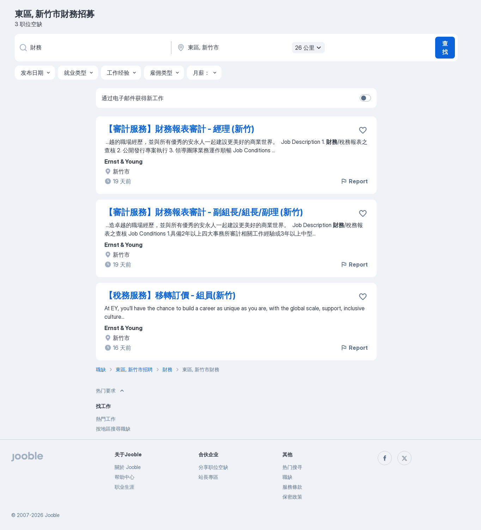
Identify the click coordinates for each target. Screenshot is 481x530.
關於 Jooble (128, 467)
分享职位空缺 (213, 467)
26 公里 (309, 47)
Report (354, 181)
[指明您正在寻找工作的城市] (250, 47)
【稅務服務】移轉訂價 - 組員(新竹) (170, 295)
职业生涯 (124, 487)
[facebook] (385, 458)
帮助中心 (124, 477)
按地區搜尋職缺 (113, 429)
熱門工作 (106, 419)
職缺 (287, 477)
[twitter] (404, 458)
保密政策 (292, 497)
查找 (445, 47)
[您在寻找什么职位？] (92, 47)
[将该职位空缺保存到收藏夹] (362, 130)
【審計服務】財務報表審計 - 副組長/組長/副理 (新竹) (203, 212)
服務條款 (292, 487)
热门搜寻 (292, 467)
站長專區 (208, 477)
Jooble (52, 515)
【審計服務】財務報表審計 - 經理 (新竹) (179, 129)
